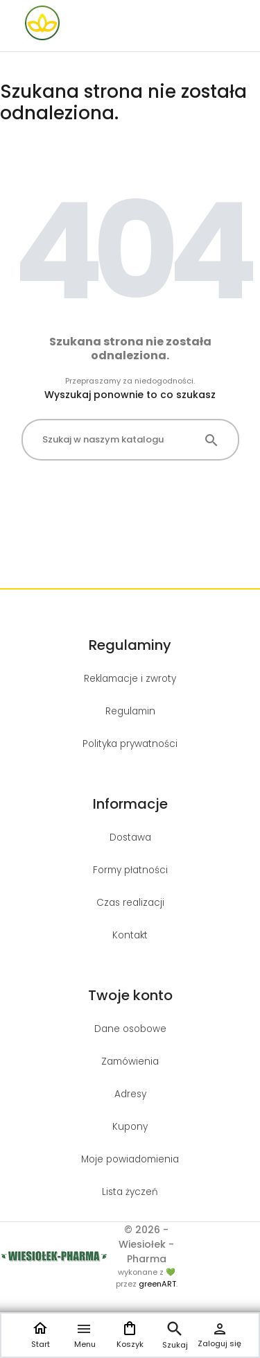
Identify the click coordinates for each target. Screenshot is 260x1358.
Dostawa (130, 837)
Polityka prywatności (130, 743)
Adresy (130, 1094)
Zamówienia (130, 1061)
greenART (157, 1283)
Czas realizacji (130, 902)
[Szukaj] (130, 440)
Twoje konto (130, 995)
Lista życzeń (130, 1191)
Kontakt (130, 935)
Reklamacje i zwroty (130, 678)
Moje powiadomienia (130, 1159)
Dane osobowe (130, 1028)
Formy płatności (130, 870)
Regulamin (130, 711)
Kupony (130, 1126)
